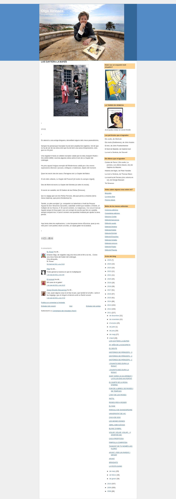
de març (112, 471)
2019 (109, 283)
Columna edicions (111, 210)
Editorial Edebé (110, 230)
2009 (109, 487)
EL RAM (112, 406)
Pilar (48, 269)
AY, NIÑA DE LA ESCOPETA (119, 345)
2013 (109, 305)
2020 (109, 279)
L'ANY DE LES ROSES (117, 395)
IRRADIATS (113, 462)
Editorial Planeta (111, 250)
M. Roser (50, 252)
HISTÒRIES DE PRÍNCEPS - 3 (120, 352)
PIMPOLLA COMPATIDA (118, 442)
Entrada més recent (48, 306)
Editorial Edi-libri (111, 233)
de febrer (113, 475)
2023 (109, 268)
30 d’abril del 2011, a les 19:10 (56, 264)
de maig (112, 334)
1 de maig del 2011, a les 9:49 (55, 274)
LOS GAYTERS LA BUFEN (119, 341)
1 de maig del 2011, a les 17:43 (56, 298)
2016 (109, 294)
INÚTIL (111, 399)
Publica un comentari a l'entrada (53, 302)
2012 (109, 309)
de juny (112, 331)
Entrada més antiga (93, 306)
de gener (112, 479)
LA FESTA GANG (115, 466)
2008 (109, 491)
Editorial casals (110, 223)
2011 (109, 313)
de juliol (112, 327)
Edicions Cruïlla (110, 217)
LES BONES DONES (117, 421)
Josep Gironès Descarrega (57, 290)
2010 (109, 484)
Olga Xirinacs (52, 11)
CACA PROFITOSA (116, 439)
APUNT (112, 459)
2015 (109, 298)
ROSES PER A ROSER (118, 402)
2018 (109, 286)
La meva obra (110, 197)
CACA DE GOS (115, 417)
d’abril (111, 338)
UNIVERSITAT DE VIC (117, 414)
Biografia (108, 193)
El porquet (50, 279)
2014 (109, 301)
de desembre (114, 316)
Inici (70, 306)
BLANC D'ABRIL (115, 429)
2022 (109, 271)
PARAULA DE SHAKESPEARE (120, 410)
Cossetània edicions (112, 213)
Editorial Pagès (110, 247)
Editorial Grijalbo (111, 240)
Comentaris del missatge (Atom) (64, 311)
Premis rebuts (110, 200)
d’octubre (113, 323)
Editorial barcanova (112, 220)
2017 (109, 290)
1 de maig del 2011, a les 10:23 (56, 285)
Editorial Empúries (111, 237)
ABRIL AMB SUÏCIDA (117, 425)
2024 (109, 264)
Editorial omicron (111, 243)
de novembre (114, 319)
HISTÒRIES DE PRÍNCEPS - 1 (120, 360)
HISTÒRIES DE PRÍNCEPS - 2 (120, 356)
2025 (109, 260)
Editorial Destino (111, 227)
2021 (109, 275)
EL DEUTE (113, 348)
